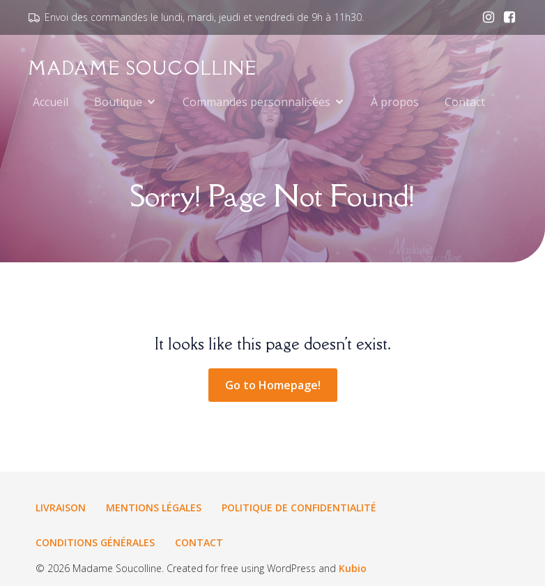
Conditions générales (95, 542)
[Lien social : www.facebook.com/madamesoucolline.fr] (506, 17)
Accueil (50, 102)
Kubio (353, 568)
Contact (465, 102)
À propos (395, 102)
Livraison (61, 507)
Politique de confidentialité (299, 507)
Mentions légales (153, 507)
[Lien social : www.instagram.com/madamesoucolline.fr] (485, 17)
